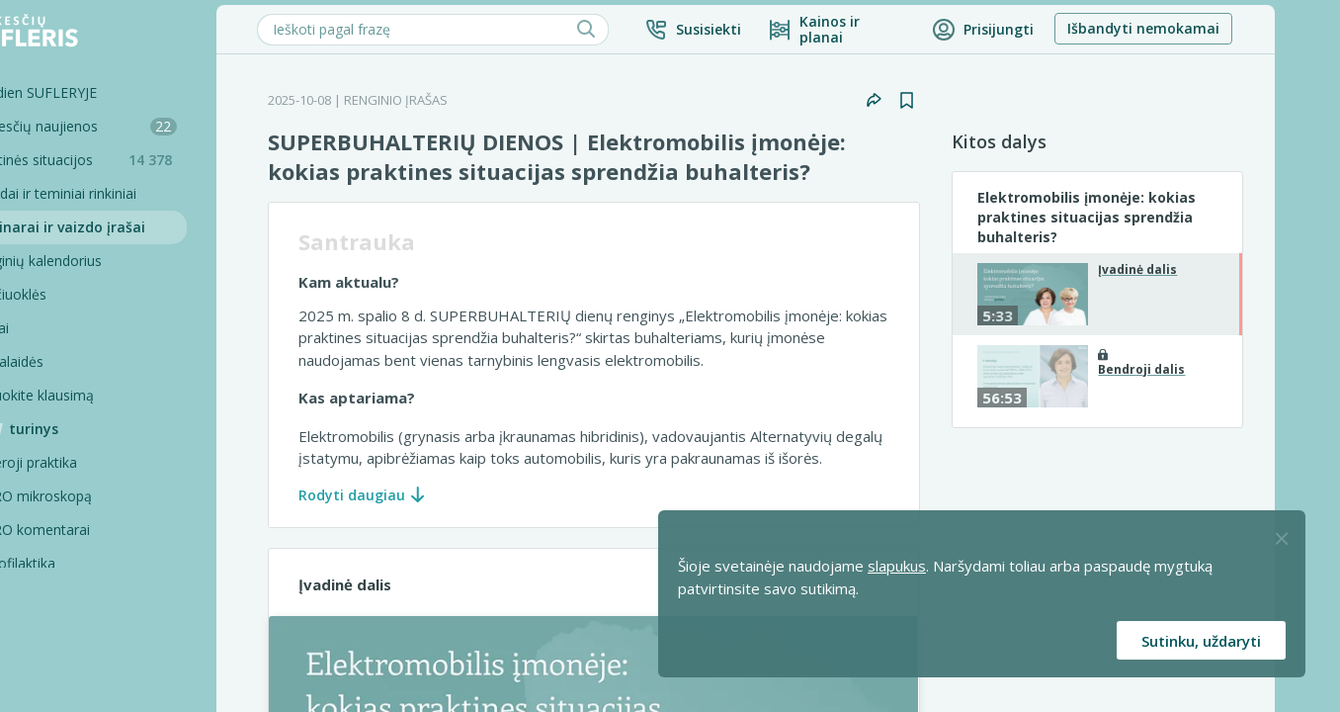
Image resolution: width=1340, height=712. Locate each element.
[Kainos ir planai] (896, 29)
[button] (753, 29)
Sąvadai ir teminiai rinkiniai (113, 193)
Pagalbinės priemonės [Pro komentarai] (115, 630)
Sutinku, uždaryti (1201, 641)
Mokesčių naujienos (133, 126)
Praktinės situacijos (138, 159)
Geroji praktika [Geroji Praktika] (90, 462)
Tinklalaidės (67, 361)
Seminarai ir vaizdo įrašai (118, 227)
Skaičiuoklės (68, 294)
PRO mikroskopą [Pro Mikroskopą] (98, 496)
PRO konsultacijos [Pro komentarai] (102, 596)
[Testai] (123, 328)
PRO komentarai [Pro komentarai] (97, 529)
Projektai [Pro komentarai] (73, 664)
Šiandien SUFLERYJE (93, 92)
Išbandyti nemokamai (1204, 28)
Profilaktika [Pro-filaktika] (80, 563)
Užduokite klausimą (92, 395)
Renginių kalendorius (96, 260)
